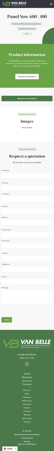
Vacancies (27, 404)
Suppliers (27, 397)
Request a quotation (27, 77)
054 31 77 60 (27, 358)
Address (4, 217)
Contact (27, 384)
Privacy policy (27, 438)
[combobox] (10, 448)
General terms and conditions (27, 434)
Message (4, 288)
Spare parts (27, 418)
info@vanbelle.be (27, 354)
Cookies (27, 441)
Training (27, 422)
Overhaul (27, 411)
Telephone (5, 264)
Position (4, 206)
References (27, 401)
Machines (27, 377)
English (8, 448)
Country (4, 253)
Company (5, 194)
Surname (4, 183)
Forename (5, 170)
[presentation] (19, 310)
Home (27, 373)
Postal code (6, 230)
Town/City (5, 241)
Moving (27, 415)
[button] (51, 3)
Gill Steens (31, 444)
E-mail (3, 277)
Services (27, 380)
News (27, 394)
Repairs (27, 408)
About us (27, 390)
